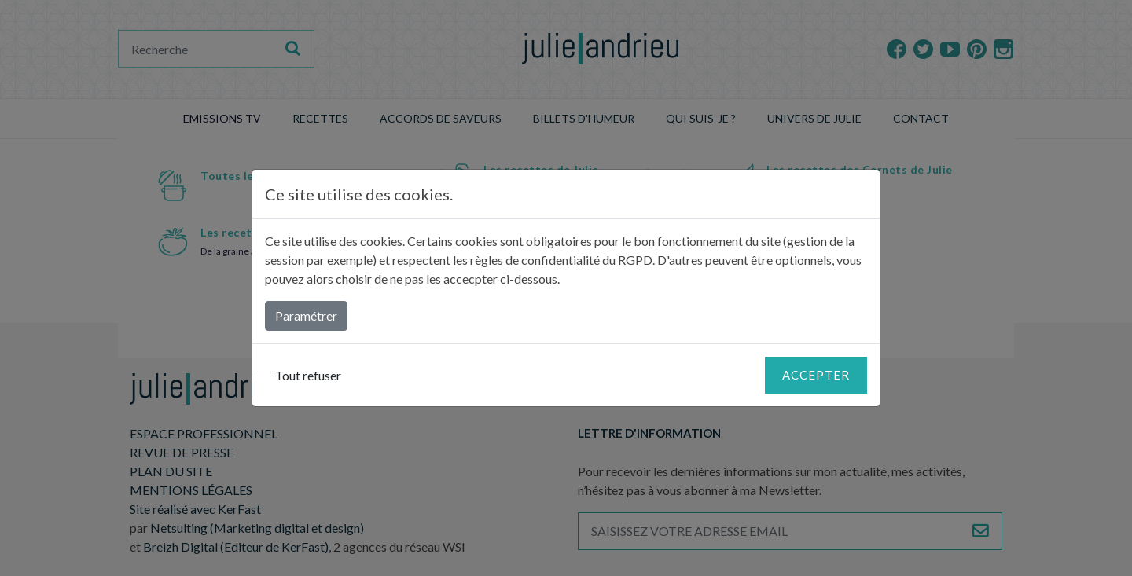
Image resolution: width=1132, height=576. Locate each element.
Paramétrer (306, 315)
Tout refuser (308, 375)
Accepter (816, 375)
